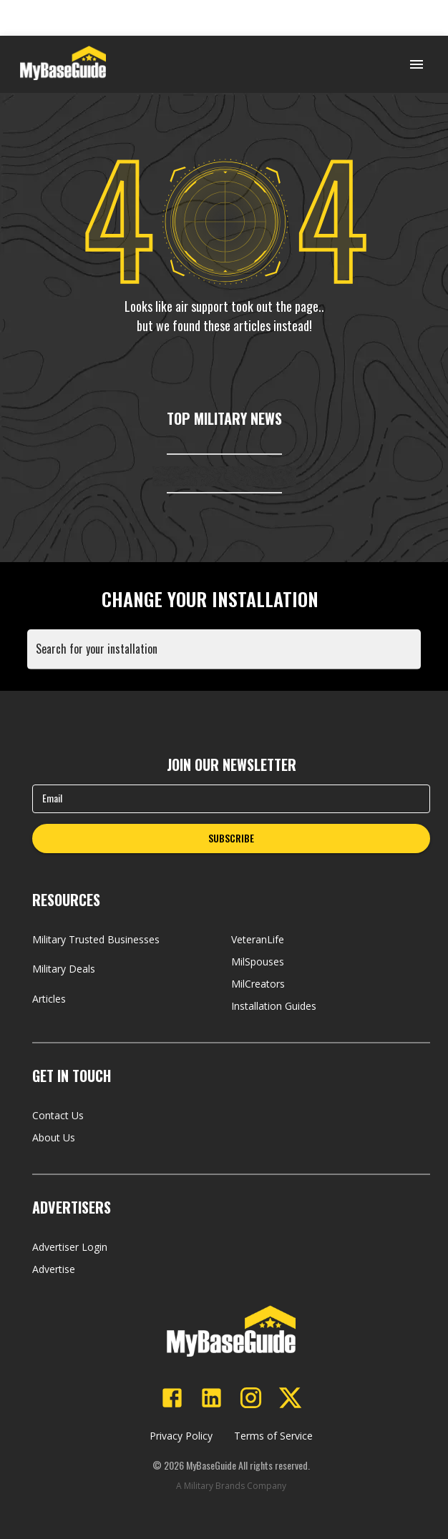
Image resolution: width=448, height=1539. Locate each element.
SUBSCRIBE (231, 837)
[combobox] (227, 656)
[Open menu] (416, 64)
